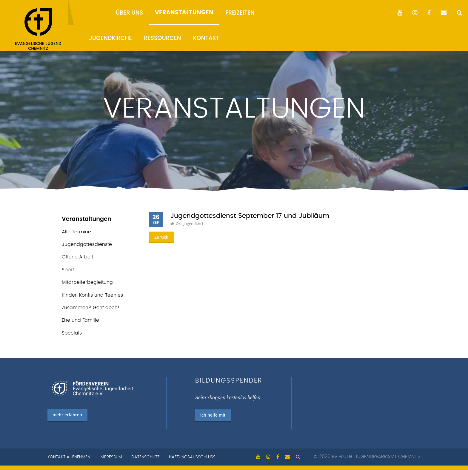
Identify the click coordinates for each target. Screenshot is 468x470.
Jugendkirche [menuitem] (110, 38)
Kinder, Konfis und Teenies (92, 295)
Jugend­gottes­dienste (87, 244)
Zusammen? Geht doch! (91, 308)
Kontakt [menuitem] (206, 38)
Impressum (111, 457)
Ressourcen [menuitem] (162, 38)
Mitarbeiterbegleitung (87, 282)
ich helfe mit (213, 415)
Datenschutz (145, 457)
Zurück (161, 237)
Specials (72, 333)
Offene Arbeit (77, 257)
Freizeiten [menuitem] (240, 13)
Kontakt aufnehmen (68, 457)
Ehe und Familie (80, 320)
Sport (68, 270)
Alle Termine (76, 232)
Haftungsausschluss (192, 457)
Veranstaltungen (86, 219)
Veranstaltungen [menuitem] (184, 12)
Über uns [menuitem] (129, 13)
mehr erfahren (67, 414)
